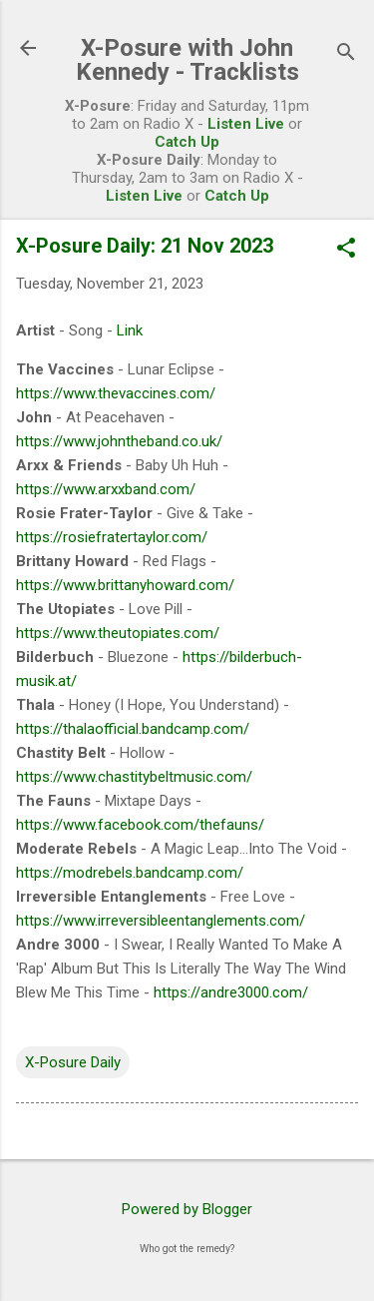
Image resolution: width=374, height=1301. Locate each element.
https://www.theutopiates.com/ (117, 633)
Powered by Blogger (187, 1209)
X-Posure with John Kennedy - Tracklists (187, 60)
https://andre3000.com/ (231, 992)
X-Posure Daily (73, 1062)
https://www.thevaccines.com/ (115, 393)
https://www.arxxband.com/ (105, 489)
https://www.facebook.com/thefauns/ (140, 825)
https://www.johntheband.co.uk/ (119, 441)
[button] (346, 250)
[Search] (346, 54)
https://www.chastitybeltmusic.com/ (134, 777)
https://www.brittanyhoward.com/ (125, 585)
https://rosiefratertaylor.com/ (111, 537)
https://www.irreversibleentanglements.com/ (160, 921)
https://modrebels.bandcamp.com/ (129, 873)
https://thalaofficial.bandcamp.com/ (132, 729)
